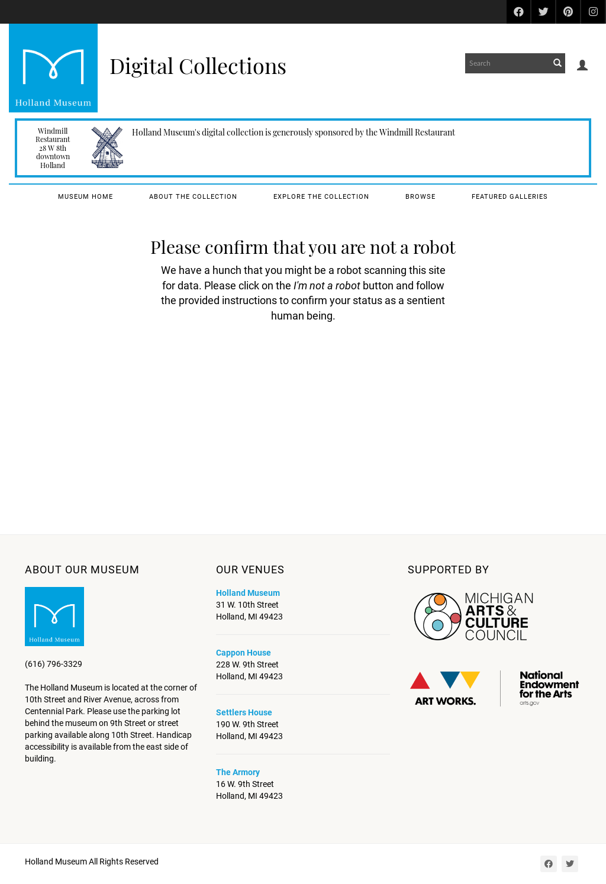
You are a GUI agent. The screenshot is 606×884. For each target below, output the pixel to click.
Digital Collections (197, 65)
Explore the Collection (321, 197)
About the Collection (193, 197)
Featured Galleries (510, 197)
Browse (420, 197)
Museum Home (85, 197)
